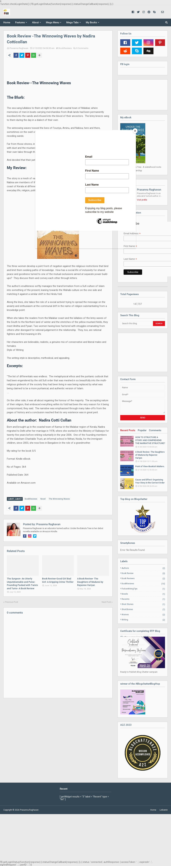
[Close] (135, 130)
